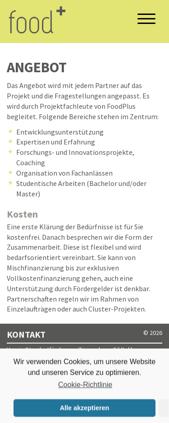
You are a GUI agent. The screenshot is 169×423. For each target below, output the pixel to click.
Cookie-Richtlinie (85, 386)
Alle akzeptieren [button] (85, 409)
